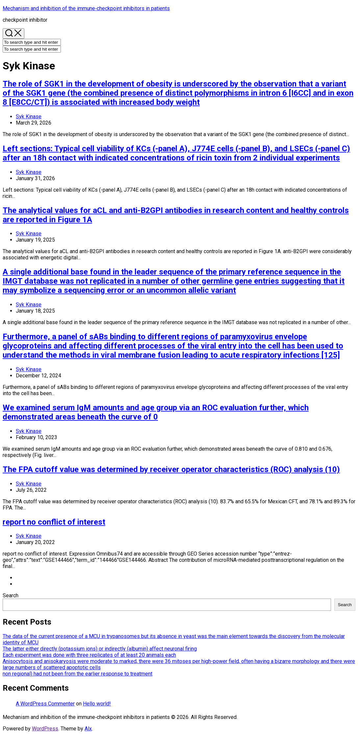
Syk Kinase (28, 116)
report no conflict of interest (54, 522)
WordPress (45, 728)
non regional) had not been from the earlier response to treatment (77, 674)
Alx (88, 728)
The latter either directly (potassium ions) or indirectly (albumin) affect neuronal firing (100, 649)
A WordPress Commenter (45, 704)
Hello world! (97, 704)
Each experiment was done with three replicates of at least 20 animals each (89, 655)
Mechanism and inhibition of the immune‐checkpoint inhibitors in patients (86, 8)
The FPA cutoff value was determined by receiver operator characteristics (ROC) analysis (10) (171, 469)
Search (10, 595)
